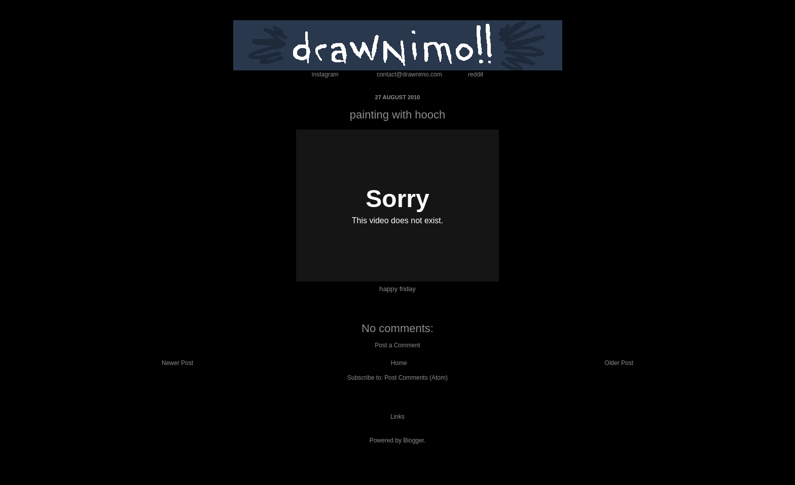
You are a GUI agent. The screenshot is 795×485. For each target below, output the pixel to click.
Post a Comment (397, 345)
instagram (325, 74)
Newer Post (177, 363)
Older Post (618, 363)
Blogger (413, 440)
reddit (475, 74)
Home (399, 363)
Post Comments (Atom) (416, 377)
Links (397, 416)
